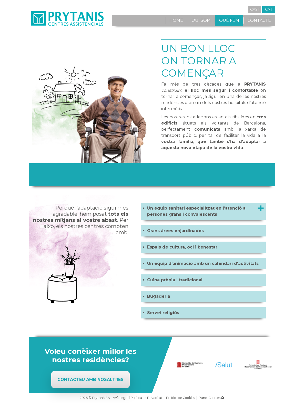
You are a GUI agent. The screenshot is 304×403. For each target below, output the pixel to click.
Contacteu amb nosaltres (90, 379)
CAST (255, 9)
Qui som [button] (201, 20)
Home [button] (176, 20)
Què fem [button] (229, 20)
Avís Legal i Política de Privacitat (137, 398)
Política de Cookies (180, 398)
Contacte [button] (259, 20)
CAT (268, 9)
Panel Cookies (211, 398)
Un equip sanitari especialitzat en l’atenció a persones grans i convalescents (196, 211)
